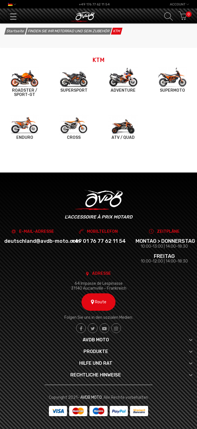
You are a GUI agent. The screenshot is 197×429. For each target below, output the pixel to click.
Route (98, 302)
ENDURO (24, 137)
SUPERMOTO (172, 90)
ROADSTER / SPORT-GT (24, 92)
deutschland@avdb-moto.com (42, 241)
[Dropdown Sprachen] (12, 4)
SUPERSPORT (73, 90)
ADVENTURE (123, 90)
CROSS (74, 137)
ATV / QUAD (123, 137)
